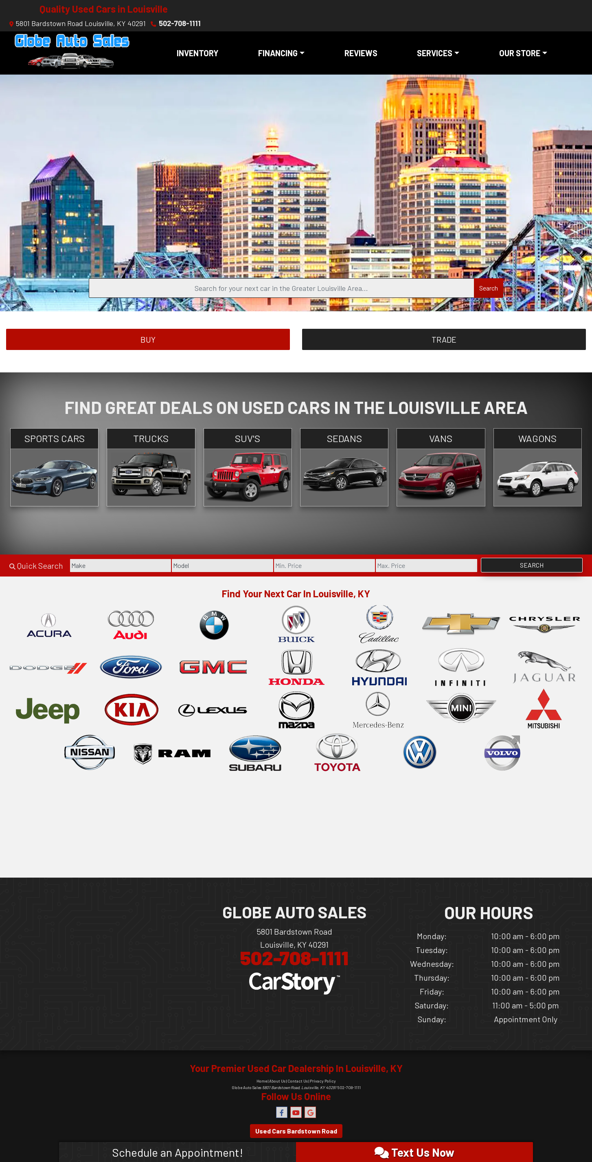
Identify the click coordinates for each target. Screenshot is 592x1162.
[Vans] (441, 467)
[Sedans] (344, 467)
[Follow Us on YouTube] (296, 1112)
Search (488, 288)
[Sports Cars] (54, 467)
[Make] (120, 565)
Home (262, 1080)
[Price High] (426, 565)
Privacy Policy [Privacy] (323, 1080)
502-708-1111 (180, 23)
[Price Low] (324, 565)
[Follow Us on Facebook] (281, 1112)
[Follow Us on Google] (310, 1112)
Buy (148, 339)
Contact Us (297, 1080)
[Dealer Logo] (72, 53)
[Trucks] (151, 467)
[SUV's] (248, 467)
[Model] (222, 565)
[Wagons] (537, 467)
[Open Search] (281, 288)
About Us (277, 1080)
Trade (444, 339)
